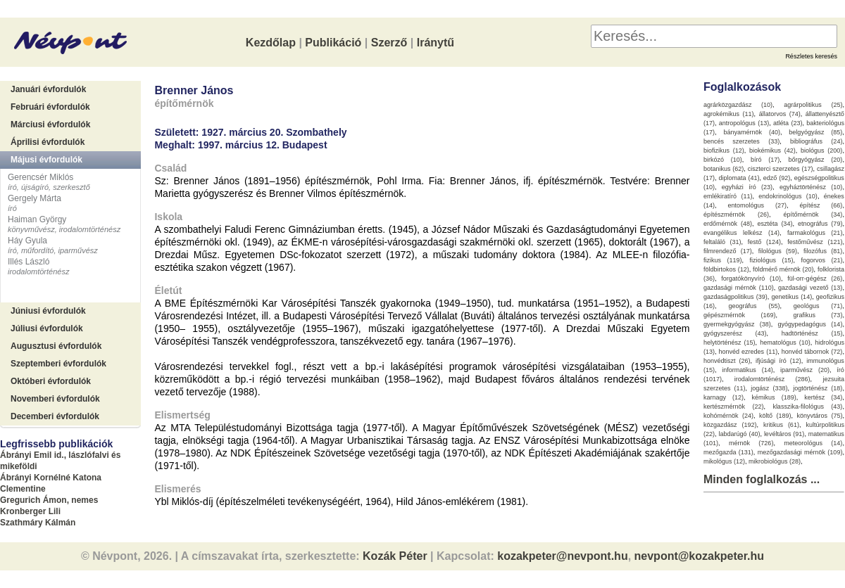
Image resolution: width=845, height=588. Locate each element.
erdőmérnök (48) (727, 223)
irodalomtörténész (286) (772, 379)
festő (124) (764, 241)
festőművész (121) (814, 241)
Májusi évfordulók (46, 160)
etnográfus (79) (820, 223)
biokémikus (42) (772, 150)
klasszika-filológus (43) (807, 406)
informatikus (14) (747, 369)
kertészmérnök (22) (733, 406)
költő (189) (775, 415)
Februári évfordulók (50, 107)
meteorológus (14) (813, 443)
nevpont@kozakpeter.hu (699, 556)
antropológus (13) (744, 123)
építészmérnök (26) (736, 214)
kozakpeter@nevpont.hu (562, 556)
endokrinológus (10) (788, 196)
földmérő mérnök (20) (783, 269)
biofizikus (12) (723, 150)
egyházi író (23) (747, 187)
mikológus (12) (724, 461)
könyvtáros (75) (819, 415)
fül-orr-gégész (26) (814, 278)
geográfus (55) (754, 305)
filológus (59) (777, 251)
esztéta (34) (774, 223)
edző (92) (777, 177)
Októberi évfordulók (51, 381)
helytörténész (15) (729, 342)
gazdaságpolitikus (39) (735, 296)
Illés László (28, 262)
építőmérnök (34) (812, 214)
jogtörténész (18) (817, 388)
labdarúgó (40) (739, 433)
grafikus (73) (817, 315)
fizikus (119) (722, 260)
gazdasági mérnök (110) (738, 287)
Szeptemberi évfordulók (58, 364)
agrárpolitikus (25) (813, 104)
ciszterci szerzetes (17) (780, 168)
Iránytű (435, 43)
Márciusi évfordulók (50, 124)
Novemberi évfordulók (55, 399)
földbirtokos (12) (726, 269)
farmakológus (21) (815, 232)
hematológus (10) (785, 342)
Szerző (389, 43)
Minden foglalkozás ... (761, 479)
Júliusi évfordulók (47, 328)
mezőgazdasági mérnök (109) (800, 452)
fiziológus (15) (771, 260)
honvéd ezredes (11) (747, 351)
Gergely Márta (34, 198)
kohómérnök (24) (728, 415)
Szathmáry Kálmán (37, 523)
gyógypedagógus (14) (810, 324)
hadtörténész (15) (812, 333)
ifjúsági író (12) (778, 360)
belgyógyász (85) (815, 132)
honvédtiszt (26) (727, 360)
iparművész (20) (805, 369)
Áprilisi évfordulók (47, 142)
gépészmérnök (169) (739, 315)
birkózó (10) (722, 159)
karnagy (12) (723, 397)
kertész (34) (823, 397)
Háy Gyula (27, 240)
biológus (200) (821, 150)
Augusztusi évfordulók (56, 346)
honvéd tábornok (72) (812, 351)
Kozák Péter (395, 556)
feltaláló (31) (722, 241)
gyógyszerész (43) (735, 333)
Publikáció (333, 43)
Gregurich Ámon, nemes (49, 500)
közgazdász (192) (730, 424)
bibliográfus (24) (816, 141)
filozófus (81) (822, 251)
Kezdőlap (271, 43)
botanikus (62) (723, 168)
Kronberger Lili (30, 511)
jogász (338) (769, 388)
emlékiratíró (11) (727, 196)
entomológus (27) (757, 205)
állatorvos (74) (780, 113)
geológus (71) (818, 305)
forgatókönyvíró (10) (751, 278)
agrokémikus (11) (728, 113)
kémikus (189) (774, 397)
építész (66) (820, 205)
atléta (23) (787, 123)
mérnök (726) (751, 443)
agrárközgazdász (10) (737, 104)
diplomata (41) (738, 177)
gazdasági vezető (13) (810, 287)
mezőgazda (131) (728, 452)
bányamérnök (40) (751, 132)
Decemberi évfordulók (55, 416)
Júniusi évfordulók (48, 311)
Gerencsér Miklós (40, 177)
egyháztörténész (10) (811, 187)
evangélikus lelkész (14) (741, 232)
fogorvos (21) (821, 260)
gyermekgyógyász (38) (737, 324)
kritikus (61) (781, 424)
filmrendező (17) (727, 251)
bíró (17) (765, 159)
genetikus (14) (791, 296)
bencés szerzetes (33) (741, 141)
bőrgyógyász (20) (816, 159)
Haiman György (37, 219)
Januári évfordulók (48, 89)
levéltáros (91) (784, 433)
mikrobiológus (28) (775, 461)
